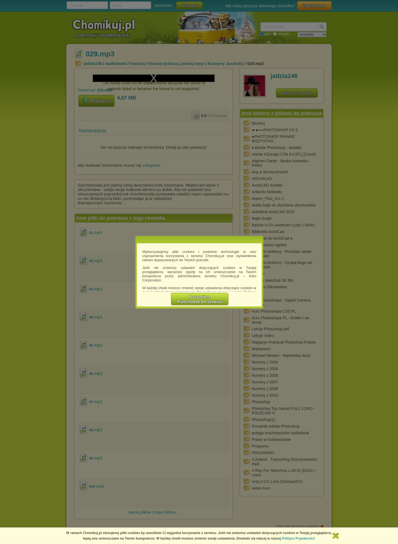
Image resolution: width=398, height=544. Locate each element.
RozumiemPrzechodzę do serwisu (200, 299)
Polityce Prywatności (298, 538)
